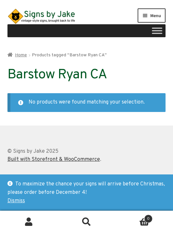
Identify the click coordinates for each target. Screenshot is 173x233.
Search (87, 222)
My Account (29, 222)
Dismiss (16, 201)
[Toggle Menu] (157, 31)
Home (21, 55)
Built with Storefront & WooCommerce (53, 159)
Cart (134, 217)
